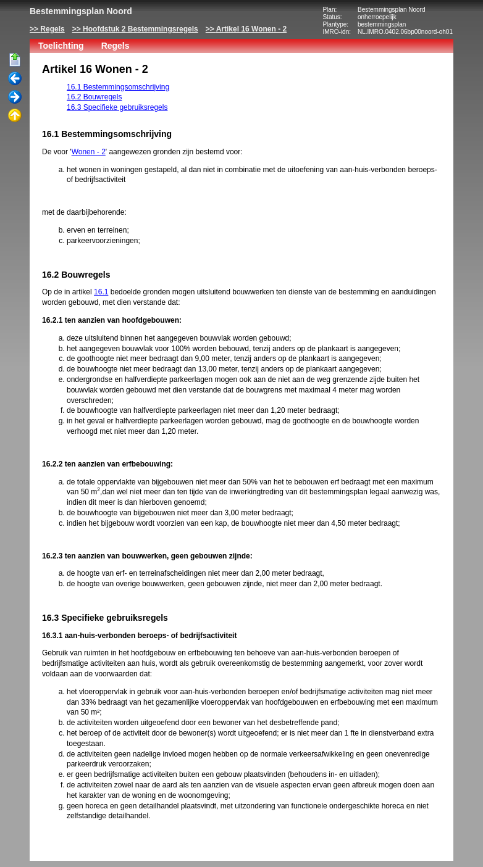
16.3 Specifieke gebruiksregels (117, 107)
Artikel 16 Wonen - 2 (251, 29)
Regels (52, 29)
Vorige (14, 79)
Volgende (14, 97)
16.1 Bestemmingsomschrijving (118, 87)
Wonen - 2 (89, 151)
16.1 (101, 292)
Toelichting (61, 46)
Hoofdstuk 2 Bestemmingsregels (140, 29)
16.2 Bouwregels (94, 97)
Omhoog (14, 116)
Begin (14, 60)
